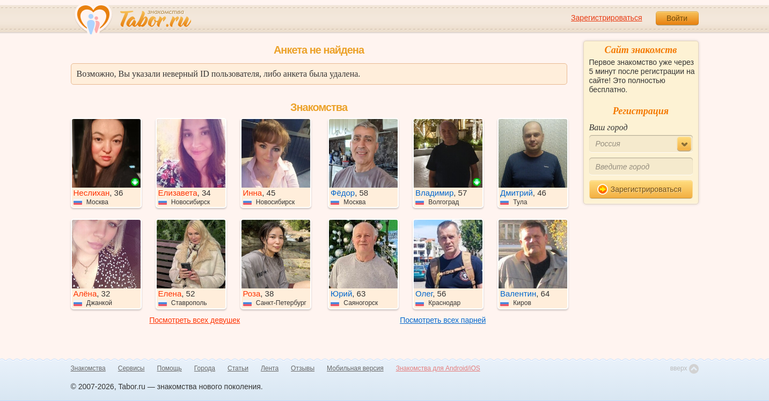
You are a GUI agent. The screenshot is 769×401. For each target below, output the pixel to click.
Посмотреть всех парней (443, 320)
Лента (270, 368)
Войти (677, 18)
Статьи (238, 368)
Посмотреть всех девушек (194, 320)
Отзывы (302, 368)
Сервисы (131, 368)
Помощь (169, 368)
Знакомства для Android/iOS (438, 368)
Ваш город (608, 127)
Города (204, 368)
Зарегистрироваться (606, 17)
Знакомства (88, 368)
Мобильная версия (355, 368)
